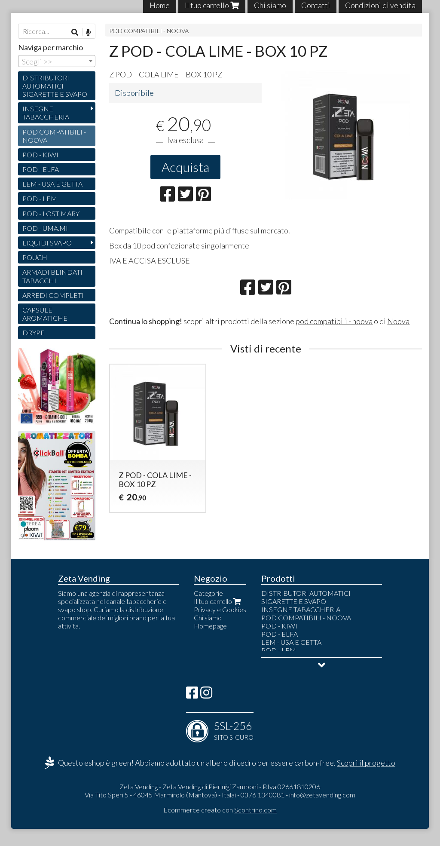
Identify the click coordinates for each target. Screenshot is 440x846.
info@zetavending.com (322, 795)
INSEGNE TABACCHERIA (45, 112)
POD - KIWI (40, 154)
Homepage (210, 626)
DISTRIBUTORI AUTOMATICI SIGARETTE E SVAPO (54, 86)
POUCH (34, 257)
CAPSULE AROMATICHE (44, 314)
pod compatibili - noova (334, 321)
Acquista (185, 167)
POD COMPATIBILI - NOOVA (149, 30)
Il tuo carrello (218, 601)
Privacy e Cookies (220, 609)
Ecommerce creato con (220, 810)
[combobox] (56, 61)
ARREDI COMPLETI (53, 295)
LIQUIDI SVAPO (47, 243)
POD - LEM (39, 198)
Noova (398, 321)
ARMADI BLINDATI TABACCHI (52, 276)
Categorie (208, 593)
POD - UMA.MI (45, 228)
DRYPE (33, 332)
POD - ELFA (40, 169)
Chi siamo (208, 617)
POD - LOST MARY (50, 213)
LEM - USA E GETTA (52, 184)
